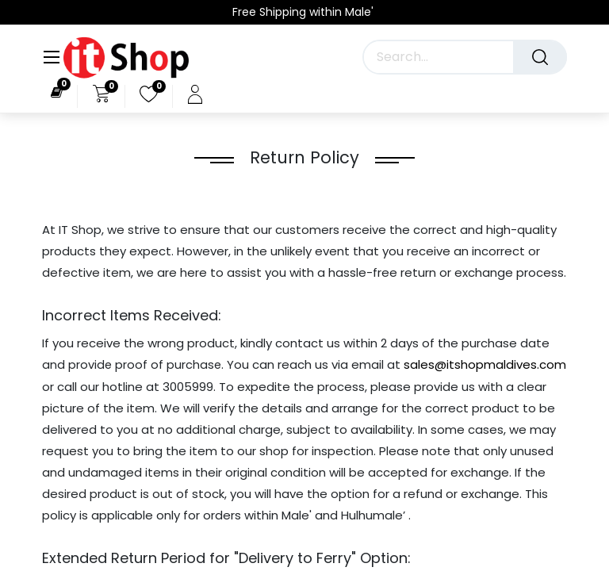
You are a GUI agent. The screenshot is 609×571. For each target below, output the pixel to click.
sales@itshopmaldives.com (485, 364)
